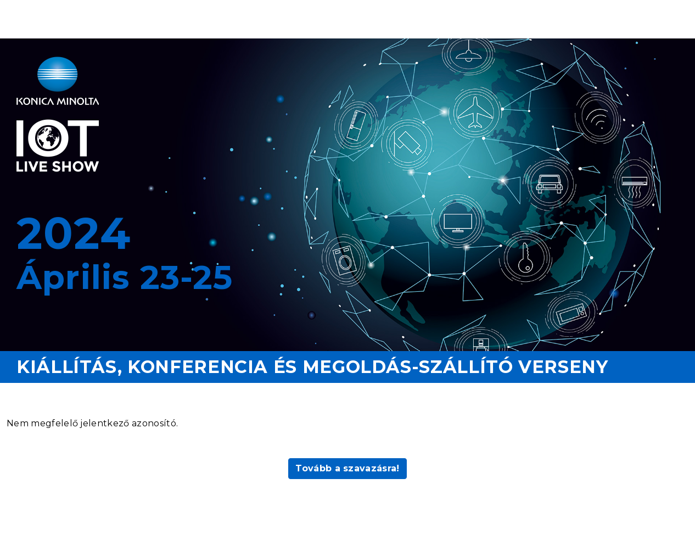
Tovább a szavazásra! (347, 468)
